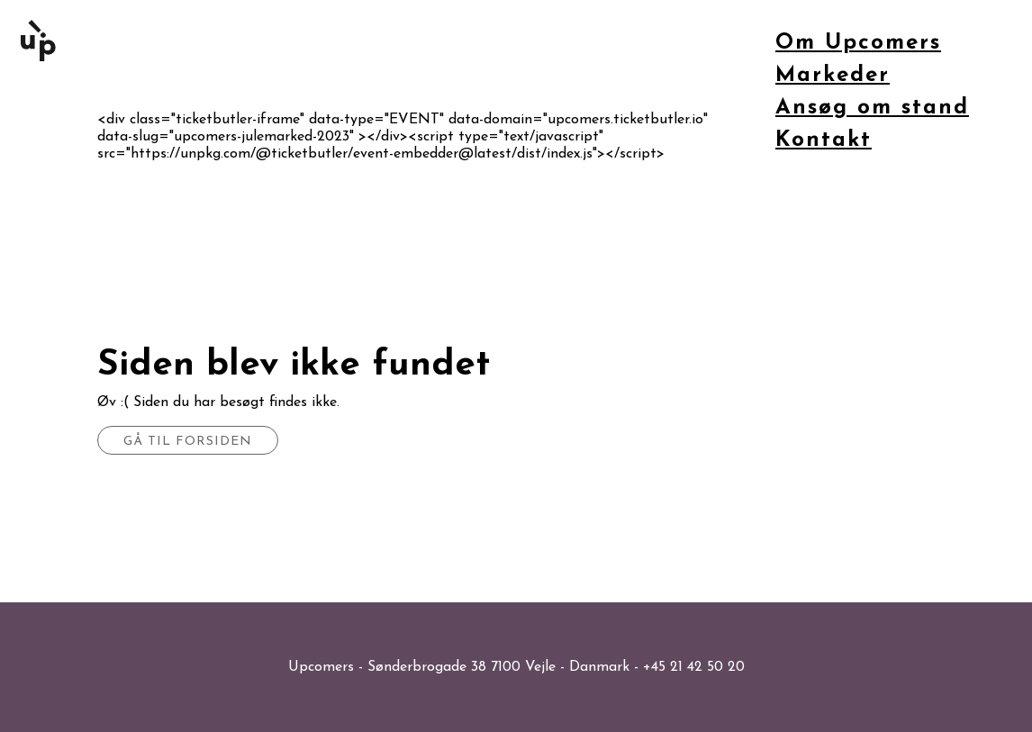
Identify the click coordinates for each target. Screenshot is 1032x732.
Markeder (832, 75)
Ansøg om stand (872, 108)
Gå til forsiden (187, 441)
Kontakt (823, 140)
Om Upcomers (858, 43)
